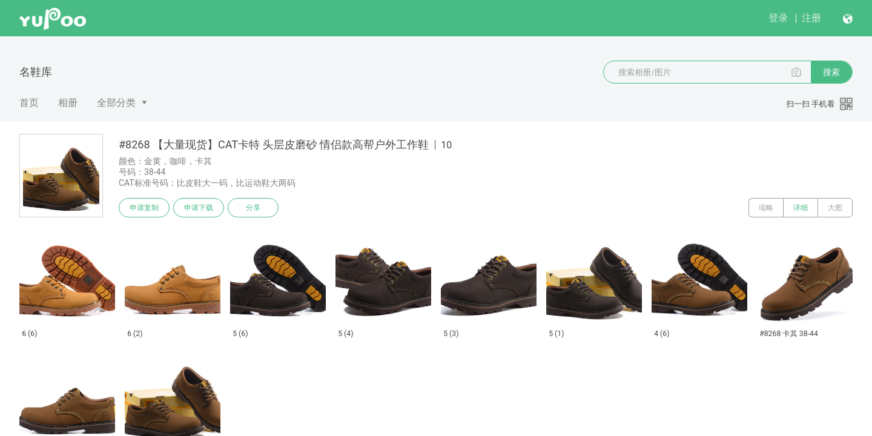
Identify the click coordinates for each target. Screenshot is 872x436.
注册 (811, 18)
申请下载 (198, 207)
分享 (253, 207)
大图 (835, 207)
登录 (778, 18)
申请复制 (144, 207)
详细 (800, 207)
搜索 (831, 72)
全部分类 (116, 102)
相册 (68, 102)
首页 (29, 102)
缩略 (766, 207)
